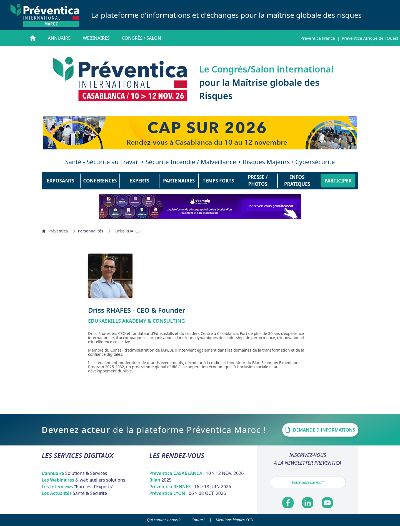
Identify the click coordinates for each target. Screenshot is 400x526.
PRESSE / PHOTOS (258, 180)
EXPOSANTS (60, 180)
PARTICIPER (338, 180)
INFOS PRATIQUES (297, 180)
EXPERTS (139, 180)
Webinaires (96, 38)
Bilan (160, 480)
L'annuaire (74, 473)
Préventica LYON (187, 493)
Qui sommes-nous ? (164, 519)
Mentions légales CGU (234, 519)
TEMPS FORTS (218, 180)
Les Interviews (78, 487)
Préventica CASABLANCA (196, 473)
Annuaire (59, 38)
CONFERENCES (100, 180)
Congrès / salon (141, 38)
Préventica (55, 231)
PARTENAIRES (179, 180)
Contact (198, 519)
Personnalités (90, 231)
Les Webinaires (83, 480)
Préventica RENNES (190, 487)
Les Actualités (74, 493)
